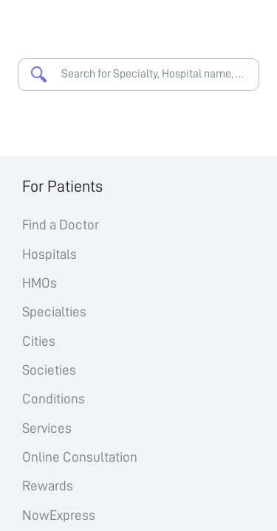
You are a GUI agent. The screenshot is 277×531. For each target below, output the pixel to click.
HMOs (39, 283)
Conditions (53, 399)
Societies (49, 370)
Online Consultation (79, 457)
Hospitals (49, 254)
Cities (38, 341)
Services (47, 428)
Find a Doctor (60, 225)
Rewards (47, 486)
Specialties (54, 312)
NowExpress (58, 515)
